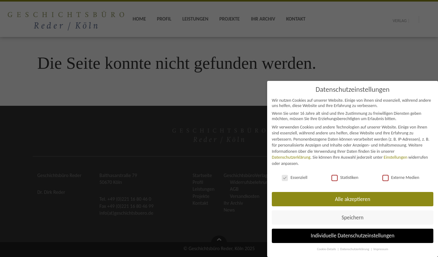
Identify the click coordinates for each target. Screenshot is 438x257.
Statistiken (344, 177)
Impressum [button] (380, 249)
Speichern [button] (353, 217)
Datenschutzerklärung (291, 157)
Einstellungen (395, 157)
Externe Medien (400, 177)
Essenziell (294, 177)
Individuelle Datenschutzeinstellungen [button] (352, 235)
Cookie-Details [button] (327, 249)
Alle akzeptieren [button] (352, 199)
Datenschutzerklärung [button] (355, 249)
